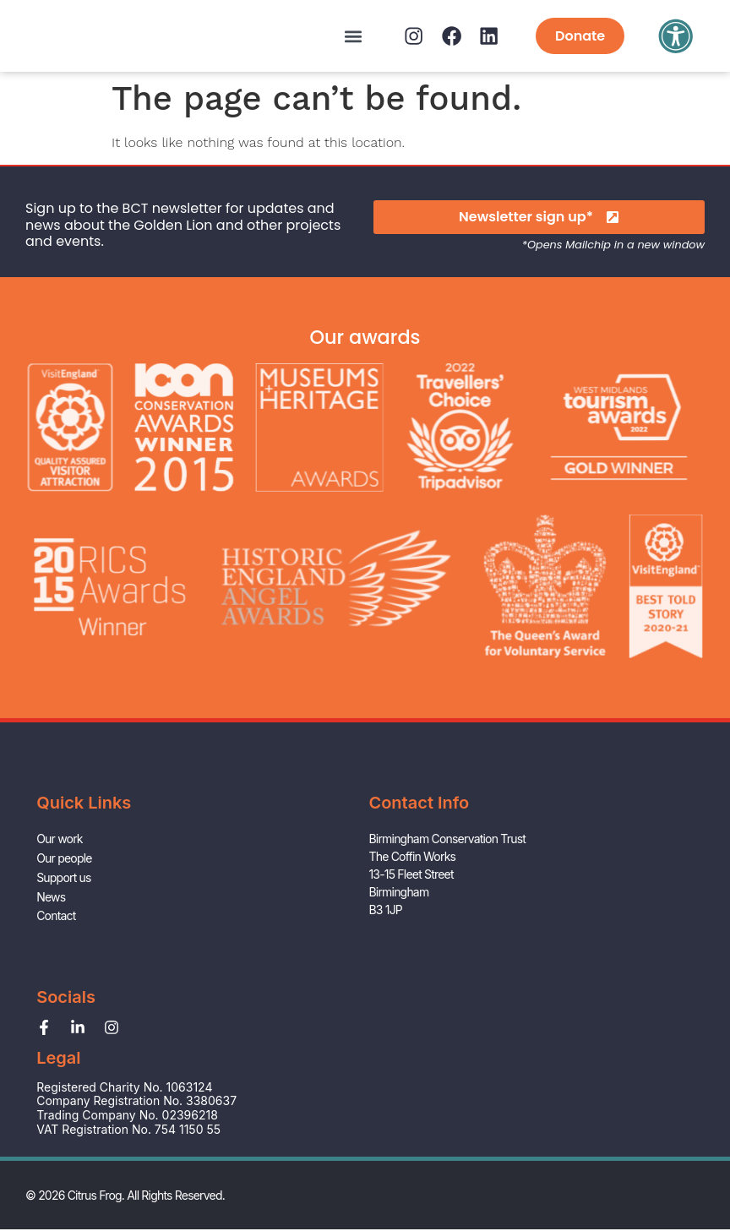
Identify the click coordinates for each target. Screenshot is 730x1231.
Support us (63, 943)
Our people (63, 925)
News (50, 961)
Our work (59, 908)
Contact (55, 979)
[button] (326, 36)
